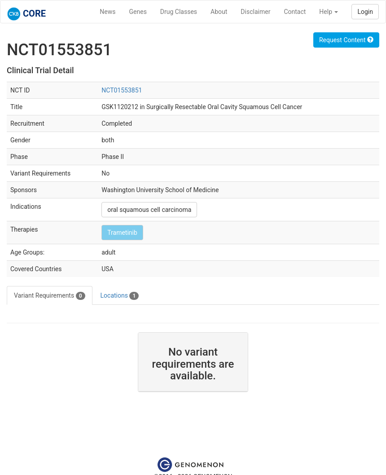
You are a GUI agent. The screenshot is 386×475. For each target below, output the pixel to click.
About (219, 11)
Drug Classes (178, 11)
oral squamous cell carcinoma (149, 209)
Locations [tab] (120, 296)
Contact (295, 11)
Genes (138, 11)
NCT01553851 (121, 90)
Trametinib (122, 232)
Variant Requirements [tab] (49, 296)
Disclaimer (255, 11)
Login (365, 11)
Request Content (346, 40)
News (107, 11)
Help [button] (328, 11)
